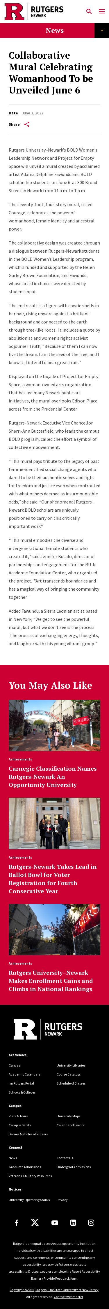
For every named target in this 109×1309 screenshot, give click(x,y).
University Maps (68, 1116)
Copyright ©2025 (22, 1290)
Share (19, 124)
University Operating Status (29, 1199)
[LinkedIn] (73, 1223)
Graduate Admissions (25, 1167)
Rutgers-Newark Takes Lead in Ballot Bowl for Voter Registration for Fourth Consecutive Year (53, 879)
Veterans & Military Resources (30, 1176)
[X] (35, 1223)
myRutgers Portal (21, 1083)
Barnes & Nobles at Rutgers (28, 1134)
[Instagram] (91, 1223)
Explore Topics (102, 30)
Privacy (62, 1199)
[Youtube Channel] (54, 1222)
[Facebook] (16, 1223)
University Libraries (71, 1065)
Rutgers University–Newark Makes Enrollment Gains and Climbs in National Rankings (51, 981)
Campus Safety (20, 1125)
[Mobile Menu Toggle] (101, 11)
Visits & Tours (18, 1116)
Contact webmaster (68, 1296)
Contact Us (65, 1158)
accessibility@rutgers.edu (28, 1271)
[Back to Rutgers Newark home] (43, 11)
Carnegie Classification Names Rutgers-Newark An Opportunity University (53, 777)
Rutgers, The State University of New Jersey (67, 1290)
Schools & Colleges (22, 1092)
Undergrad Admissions (74, 1167)
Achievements (20, 759)
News (55, 30)
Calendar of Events (70, 1125)
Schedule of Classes (71, 1083)
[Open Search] (89, 11)
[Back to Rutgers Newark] (48, 1030)
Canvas (14, 1065)
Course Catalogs (69, 1074)
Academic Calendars (24, 1074)
